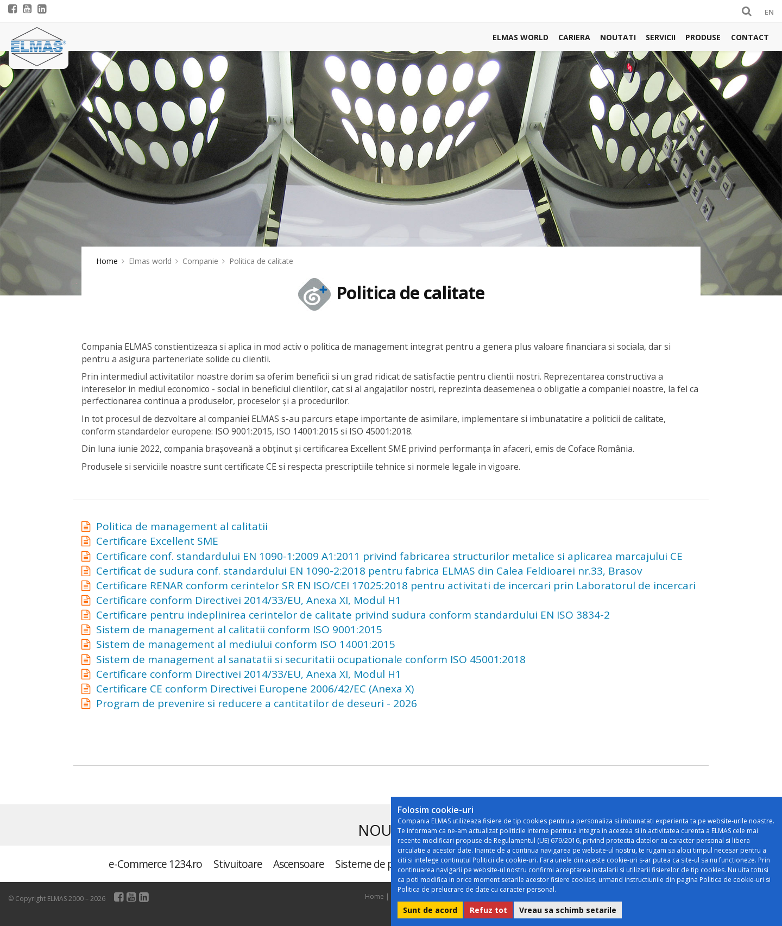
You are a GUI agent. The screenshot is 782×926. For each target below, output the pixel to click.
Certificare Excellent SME (157, 541)
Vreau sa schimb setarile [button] (567, 910)
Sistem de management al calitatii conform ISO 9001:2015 (239, 629)
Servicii (661, 37)
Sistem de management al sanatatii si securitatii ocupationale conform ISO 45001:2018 (311, 659)
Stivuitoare (237, 863)
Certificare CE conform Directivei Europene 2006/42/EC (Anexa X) (255, 689)
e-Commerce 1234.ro (156, 863)
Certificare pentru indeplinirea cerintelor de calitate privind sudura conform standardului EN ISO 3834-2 (353, 615)
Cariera (574, 37)
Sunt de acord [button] (430, 910)
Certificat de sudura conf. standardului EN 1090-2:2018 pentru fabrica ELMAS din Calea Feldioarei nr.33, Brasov (369, 571)
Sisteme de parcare (378, 863)
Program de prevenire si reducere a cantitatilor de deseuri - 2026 (256, 703)
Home (107, 261)
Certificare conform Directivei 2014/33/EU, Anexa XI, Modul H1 (248, 600)
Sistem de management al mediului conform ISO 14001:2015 (245, 644)
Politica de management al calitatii (182, 526)
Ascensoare (298, 863)
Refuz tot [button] (488, 910)
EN (769, 12)
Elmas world (520, 37)
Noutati (618, 37)
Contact (750, 37)
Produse (703, 37)
